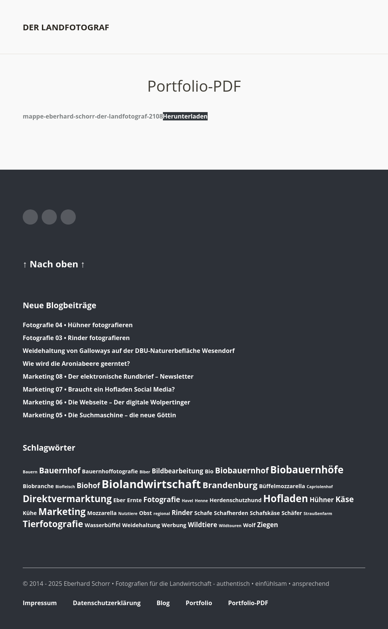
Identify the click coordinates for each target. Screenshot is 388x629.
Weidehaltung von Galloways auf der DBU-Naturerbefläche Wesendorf (129, 350)
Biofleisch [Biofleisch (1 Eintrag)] (65, 486)
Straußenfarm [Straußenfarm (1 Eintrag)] (318, 513)
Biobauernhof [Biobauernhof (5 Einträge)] (242, 470)
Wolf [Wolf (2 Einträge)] (249, 525)
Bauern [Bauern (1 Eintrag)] (30, 471)
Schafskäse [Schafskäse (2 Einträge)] (265, 513)
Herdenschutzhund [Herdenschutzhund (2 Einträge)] (235, 500)
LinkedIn (68, 217)
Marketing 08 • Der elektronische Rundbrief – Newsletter (108, 376)
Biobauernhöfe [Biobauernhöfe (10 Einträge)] (307, 469)
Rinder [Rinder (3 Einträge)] (182, 512)
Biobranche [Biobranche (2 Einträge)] (38, 486)
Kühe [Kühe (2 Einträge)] (30, 513)
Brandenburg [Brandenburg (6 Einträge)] (229, 484)
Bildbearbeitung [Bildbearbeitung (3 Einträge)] (177, 471)
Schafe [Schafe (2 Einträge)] (203, 513)
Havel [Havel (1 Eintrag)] (187, 500)
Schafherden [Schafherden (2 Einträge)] (231, 513)
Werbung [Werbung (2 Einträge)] (174, 525)
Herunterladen (185, 116)
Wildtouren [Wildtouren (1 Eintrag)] (230, 525)
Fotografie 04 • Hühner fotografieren (78, 325)
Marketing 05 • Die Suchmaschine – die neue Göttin (99, 415)
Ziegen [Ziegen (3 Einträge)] (267, 524)
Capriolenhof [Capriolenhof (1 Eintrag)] (320, 486)
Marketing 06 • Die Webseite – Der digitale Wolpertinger (106, 402)
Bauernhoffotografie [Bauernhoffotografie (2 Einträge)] (110, 471)
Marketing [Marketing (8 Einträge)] (62, 511)
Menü (359, 27)
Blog (163, 603)
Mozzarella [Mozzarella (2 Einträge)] (102, 513)
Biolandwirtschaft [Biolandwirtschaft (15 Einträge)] (151, 484)
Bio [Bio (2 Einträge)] (209, 471)
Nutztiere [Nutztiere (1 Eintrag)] (128, 513)
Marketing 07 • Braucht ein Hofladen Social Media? (99, 389)
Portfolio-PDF (248, 603)
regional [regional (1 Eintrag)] (161, 513)
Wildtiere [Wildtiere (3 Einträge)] (202, 524)
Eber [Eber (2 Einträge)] (119, 500)
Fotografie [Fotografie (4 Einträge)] (161, 499)
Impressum (40, 603)
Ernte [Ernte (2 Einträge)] (134, 500)
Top (357, 603)
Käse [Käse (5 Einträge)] (344, 499)
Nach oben (55, 264)
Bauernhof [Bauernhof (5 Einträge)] (59, 470)
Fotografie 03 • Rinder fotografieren (76, 338)
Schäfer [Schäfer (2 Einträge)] (292, 513)
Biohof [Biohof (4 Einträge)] (88, 485)
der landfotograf (66, 27)
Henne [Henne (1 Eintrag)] (201, 500)
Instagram (49, 217)
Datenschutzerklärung (107, 603)
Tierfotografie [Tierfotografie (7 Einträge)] (53, 524)
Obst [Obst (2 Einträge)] (145, 513)
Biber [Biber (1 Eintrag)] (144, 471)
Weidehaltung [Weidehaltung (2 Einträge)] (141, 525)
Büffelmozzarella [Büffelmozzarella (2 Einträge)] (282, 486)
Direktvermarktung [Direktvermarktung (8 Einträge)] (67, 498)
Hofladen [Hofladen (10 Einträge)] (285, 498)
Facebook (30, 217)
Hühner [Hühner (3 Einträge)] (322, 499)
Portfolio (199, 603)
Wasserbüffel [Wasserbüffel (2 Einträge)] (103, 525)
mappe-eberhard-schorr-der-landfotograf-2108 (93, 116)
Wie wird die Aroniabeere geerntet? (76, 363)
